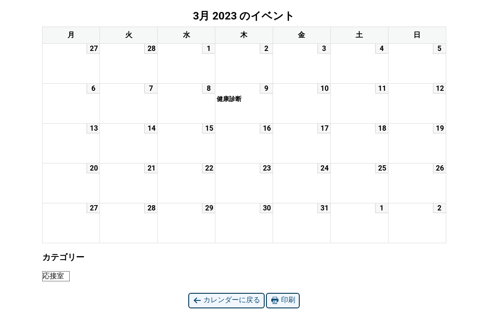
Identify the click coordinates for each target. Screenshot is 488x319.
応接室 (53, 276)
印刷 (282, 300)
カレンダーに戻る (226, 300)
